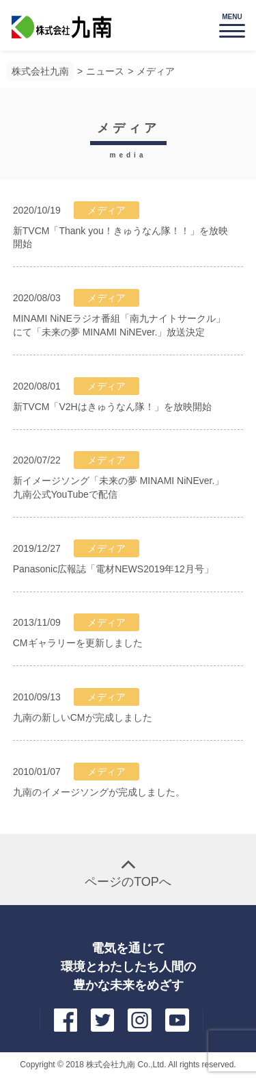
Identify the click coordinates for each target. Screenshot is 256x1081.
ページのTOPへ (128, 882)
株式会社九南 (40, 71)
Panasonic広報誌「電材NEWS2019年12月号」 (113, 568)
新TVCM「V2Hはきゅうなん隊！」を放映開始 (112, 406)
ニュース (105, 71)
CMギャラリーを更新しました (78, 642)
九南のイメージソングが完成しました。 (99, 792)
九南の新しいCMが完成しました (82, 717)
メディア (156, 71)
